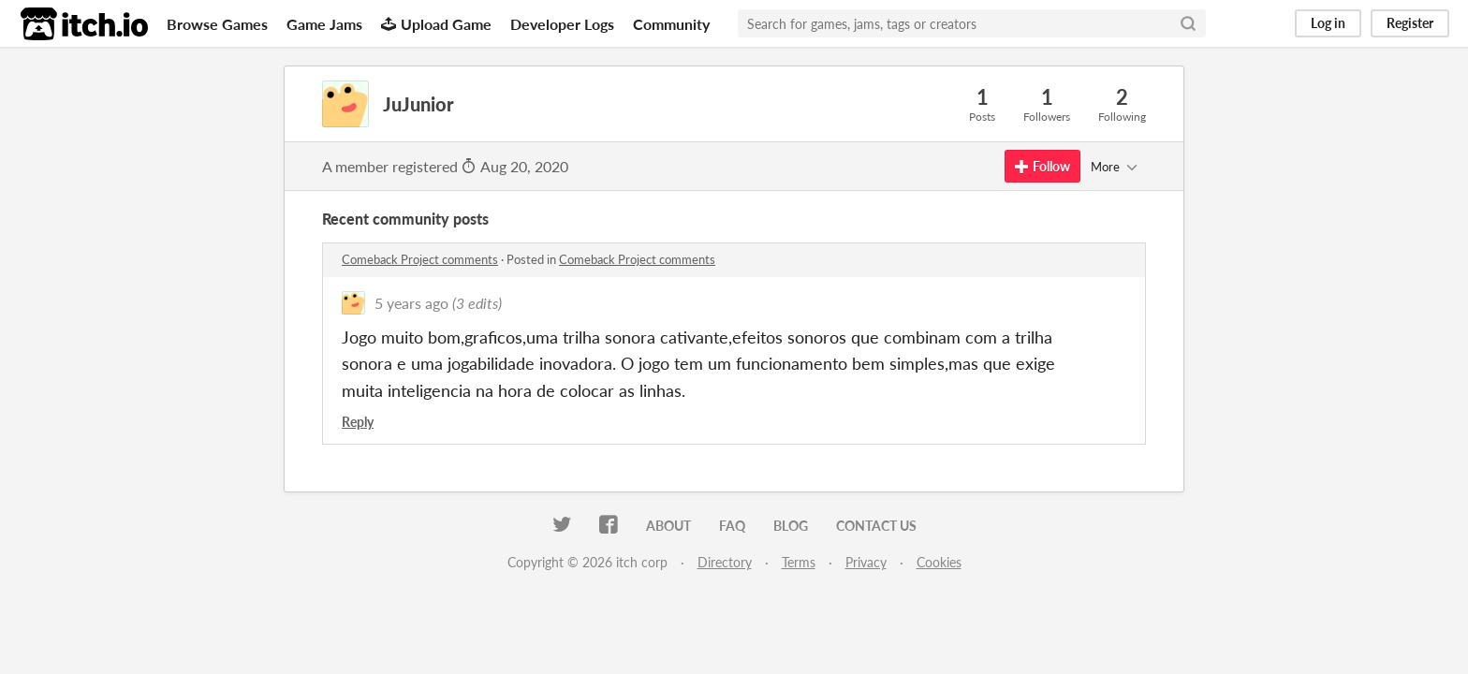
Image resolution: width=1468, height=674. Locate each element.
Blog (790, 526)
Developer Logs (562, 24)
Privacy (866, 562)
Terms (798, 562)
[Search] (1188, 23)
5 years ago (411, 303)
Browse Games (217, 24)
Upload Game (436, 24)
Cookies (939, 562)
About (668, 526)
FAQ (732, 526)
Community (671, 24)
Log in (1328, 23)
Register (1410, 23)
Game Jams (324, 24)
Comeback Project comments (420, 259)
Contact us (876, 526)
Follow (1042, 166)
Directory (724, 562)
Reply (358, 422)
